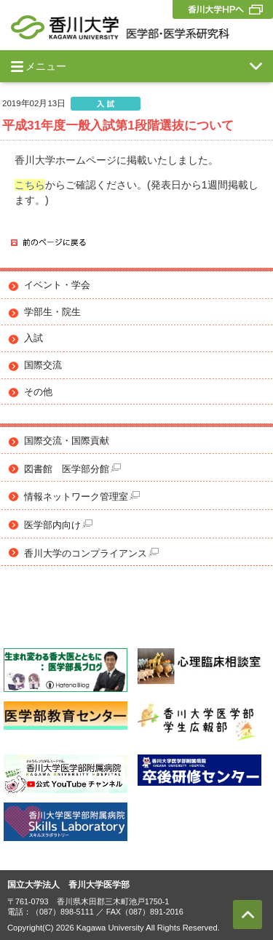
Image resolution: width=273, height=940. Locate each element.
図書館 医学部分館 (72, 468)
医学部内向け (58, 524)
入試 (33, 338)
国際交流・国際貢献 (66, 441)
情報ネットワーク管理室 (82, 496)
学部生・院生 (52, 312)
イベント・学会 (57, 285)
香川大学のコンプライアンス (91, 553)
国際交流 (43, 365)
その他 (38, 392)
